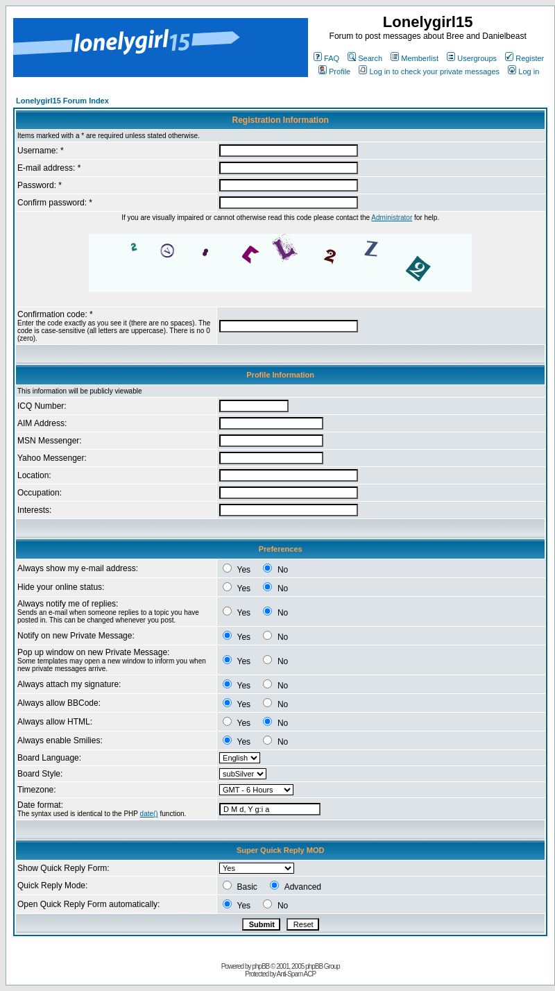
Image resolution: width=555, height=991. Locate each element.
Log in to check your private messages (429, 71)
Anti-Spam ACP (296, 974)
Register (524, 58)
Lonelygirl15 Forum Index (62, 100)
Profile (334, 71)
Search (365, 58)
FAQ (326, 58)
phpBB (260, 966)
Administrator (391, 217)
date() (149, 814)
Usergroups (472, 58)
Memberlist (414, 58)
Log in (523, 71)
